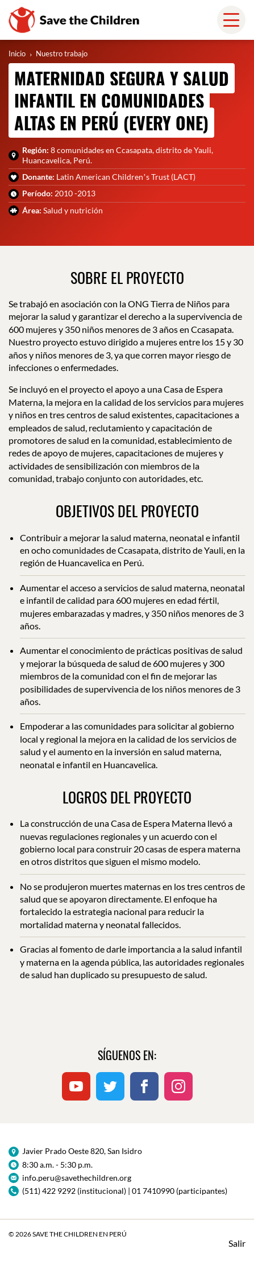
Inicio (17, 53)
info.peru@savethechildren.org (76, 1177)
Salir (236, 1243)
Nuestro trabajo (62, 53)
